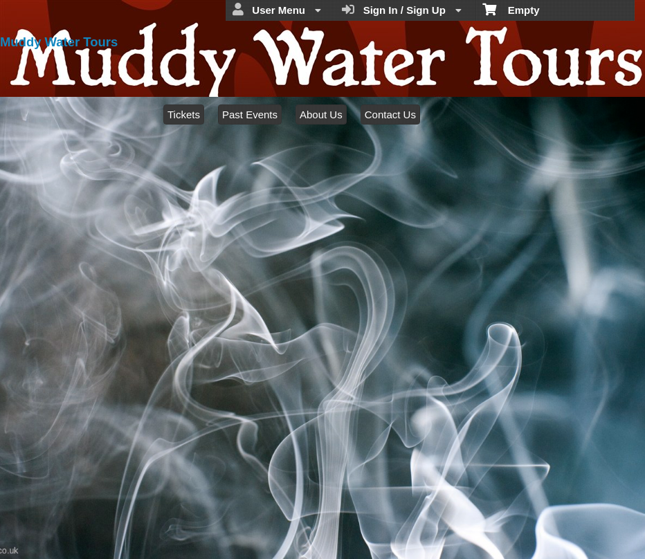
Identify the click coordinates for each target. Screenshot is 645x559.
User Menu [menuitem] (277, 9)
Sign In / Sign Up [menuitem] (402, 9)
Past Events (250, 114)
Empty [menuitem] (511, 9)
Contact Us (390, 114)
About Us (321, 114)
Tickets (183, 114)
